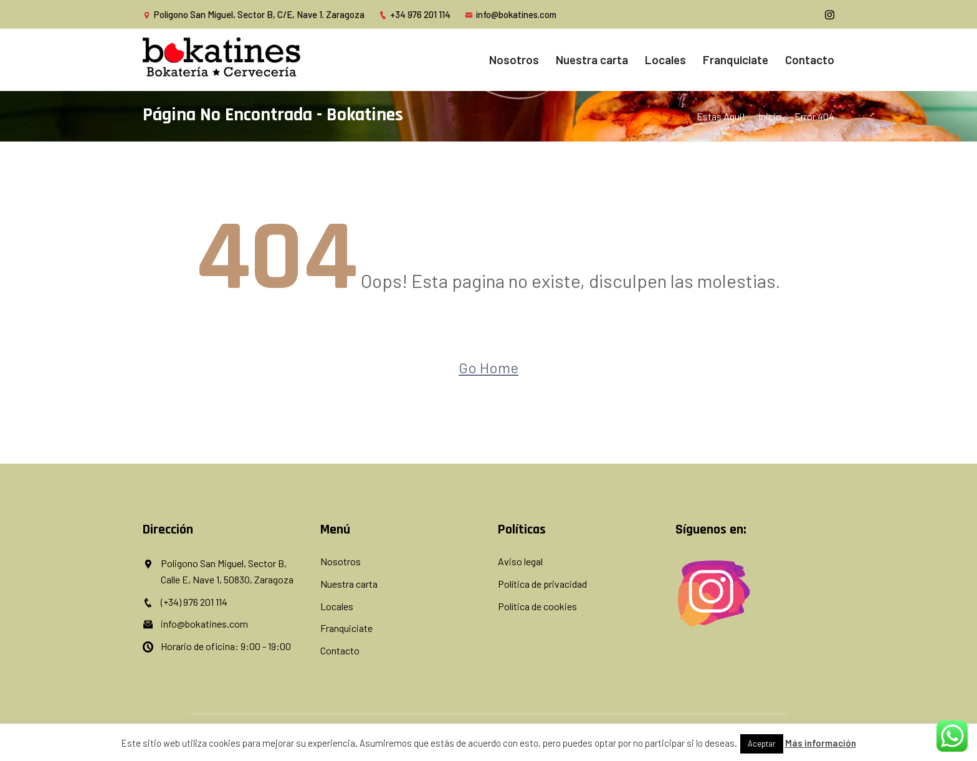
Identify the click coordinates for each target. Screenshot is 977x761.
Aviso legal (520, 561)
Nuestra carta (592, 59)
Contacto (809, 59)
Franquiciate (735, 59)
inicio (769, 116)
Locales (665, 59)
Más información (820, 743)
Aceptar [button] (762, 744)
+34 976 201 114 (414, 14)
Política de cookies (537, 606)
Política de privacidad (542, 584)
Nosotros (514, 59)
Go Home (488, 367)
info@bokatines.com (510, 14)
